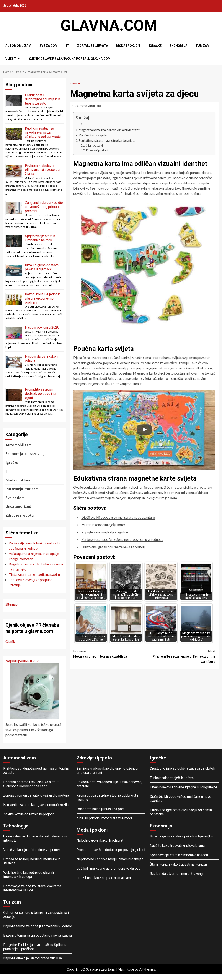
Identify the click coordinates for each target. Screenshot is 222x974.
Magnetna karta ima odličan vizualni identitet (109, 130)
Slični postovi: (95, 145)
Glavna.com (108, 25)
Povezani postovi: (97, 150)
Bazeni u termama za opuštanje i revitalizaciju (37, 935)
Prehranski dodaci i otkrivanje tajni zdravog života (42, 169)
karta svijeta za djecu (105, 172)
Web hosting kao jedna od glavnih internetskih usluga (28, 875)
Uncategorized (18, 506)
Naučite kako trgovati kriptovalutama (177, 846)
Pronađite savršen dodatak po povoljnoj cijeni (40, 393)
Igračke (155, 45)
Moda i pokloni (128, 45)
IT (67, 45)
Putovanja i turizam (21, 488)
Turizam (203, 45)
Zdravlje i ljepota (92, 45)
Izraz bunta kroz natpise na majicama (104, 878)
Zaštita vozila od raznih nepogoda (28, 814)
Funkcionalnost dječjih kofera (172, 778)
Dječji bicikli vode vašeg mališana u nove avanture (118, 517)
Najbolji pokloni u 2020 (42, 327)
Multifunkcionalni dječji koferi (103, 525)
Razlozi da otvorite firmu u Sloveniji (176, 874)
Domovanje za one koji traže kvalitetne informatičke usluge (32, 888)
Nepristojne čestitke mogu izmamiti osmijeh (110, 859)
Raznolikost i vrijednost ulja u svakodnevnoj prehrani (42, 298)
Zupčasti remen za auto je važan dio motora (36, 795)
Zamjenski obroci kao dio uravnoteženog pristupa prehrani (44, 207)
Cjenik (10, 641)
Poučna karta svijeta (93, 135)
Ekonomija (178, 45)
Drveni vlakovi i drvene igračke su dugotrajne (183, 787)
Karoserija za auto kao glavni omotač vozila (36, 805)
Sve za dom (48, 45)
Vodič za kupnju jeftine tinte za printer (31, 850)
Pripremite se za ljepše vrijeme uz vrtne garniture (179, 655)
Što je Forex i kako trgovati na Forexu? (178, 864)
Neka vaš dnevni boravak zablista (108, 653)
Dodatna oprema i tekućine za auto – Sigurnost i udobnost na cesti (31, 784)
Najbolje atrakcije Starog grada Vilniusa (32, 958)
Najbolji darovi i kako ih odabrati (100, 840)
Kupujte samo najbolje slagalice (104, 532)
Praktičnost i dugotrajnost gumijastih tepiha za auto (42, 99)
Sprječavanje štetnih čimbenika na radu (40, 238)
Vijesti (11, 58)
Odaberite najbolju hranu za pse (100, 809)
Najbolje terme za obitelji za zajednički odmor (37, 926)
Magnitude (126, 969)
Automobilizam (18, 45)
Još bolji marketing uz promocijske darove (108, 868)
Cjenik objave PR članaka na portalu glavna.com (70, 58)
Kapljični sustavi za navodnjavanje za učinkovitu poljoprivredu (43, 132)
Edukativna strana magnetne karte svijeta (107, 140)
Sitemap (11, 604)
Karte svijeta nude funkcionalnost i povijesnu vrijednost (122, 539)
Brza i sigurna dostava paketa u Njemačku (42, 267)
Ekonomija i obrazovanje (26, 453)
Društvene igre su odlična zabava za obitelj (113, 547)
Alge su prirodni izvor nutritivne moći (104, 818)
